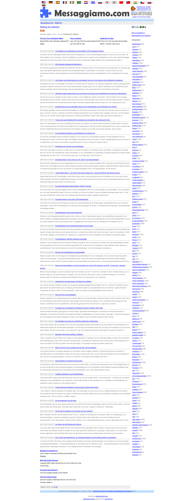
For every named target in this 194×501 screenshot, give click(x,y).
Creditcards (136, 177)
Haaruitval (135, 262)
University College (138, 161)
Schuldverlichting (138, 191)
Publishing (135, 351)
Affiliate (134, 57)
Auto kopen (136, 131)
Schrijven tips (136, 438)
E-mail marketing (137, 221)
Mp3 (133, 327)
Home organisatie (138, 283)
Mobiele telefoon (137, 145)
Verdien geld (136, 321)
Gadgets (135, 444)
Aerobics (135, 55)
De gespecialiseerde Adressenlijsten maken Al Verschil (73, 186)
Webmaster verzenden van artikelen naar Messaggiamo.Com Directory (112, 491)
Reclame (135, 52)
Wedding (135, 428)
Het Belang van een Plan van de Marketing (69, 146)
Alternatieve (136, 60)
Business (135, 120)
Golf (133, 251)
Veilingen (135, 68)
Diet (133, 196)
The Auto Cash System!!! (49, 470)
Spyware (135, 398)
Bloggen (135, 101)
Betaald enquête (137, 335)
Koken (134, 164)
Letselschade (136, 343)
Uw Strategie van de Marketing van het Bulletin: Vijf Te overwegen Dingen (79, 51)
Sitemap (84, 491)
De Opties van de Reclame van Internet (68, 424)
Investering (136, 291)
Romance (135, 368)
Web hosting (136, 422)
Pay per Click (136, 346)
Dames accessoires (138, 300)
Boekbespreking (137, 109)
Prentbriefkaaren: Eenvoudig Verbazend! (68, 212)
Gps (133, 256)
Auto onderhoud (137, 136)
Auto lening (136, 134)
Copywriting (136, 166)
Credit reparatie (137, 180)
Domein (134, 207)
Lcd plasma (136, 305)
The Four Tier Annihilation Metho (51, 38)
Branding (135, 112)
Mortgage (135, 324)
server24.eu (109, 499)
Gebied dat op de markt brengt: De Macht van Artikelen (73, 281)
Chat (133, 147)
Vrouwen (135, 436)
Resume (135, 365)
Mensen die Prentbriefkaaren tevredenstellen (70, 252)
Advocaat (135, 302)
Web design (136, 419)
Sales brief (135, 373)
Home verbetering (138, 281)
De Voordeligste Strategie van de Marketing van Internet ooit (75, 133)
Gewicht (135, 430)
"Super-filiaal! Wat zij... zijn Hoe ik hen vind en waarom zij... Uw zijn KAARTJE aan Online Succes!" (87, 173)
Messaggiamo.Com (46, 23)
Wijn (133, 433)
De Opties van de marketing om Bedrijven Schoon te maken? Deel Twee (79, 308)
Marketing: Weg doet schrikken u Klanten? (69, 334)
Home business (137, 278)
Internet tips (136, 289)
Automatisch (136, 79)
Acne (134, 47)
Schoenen (135, 381)
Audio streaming (137, 71)
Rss (133, 370)
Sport (134, 395)
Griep (134, 243)
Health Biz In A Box (107, 38)
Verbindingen (136, 362)
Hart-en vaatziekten (138, 270)
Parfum (134, 340)
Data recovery (137, 185)
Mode (134, 232)
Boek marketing (137, 106)
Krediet (134, 174)
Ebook (134, 215)
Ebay (134, 213)
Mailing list (58, 23)
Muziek (134, 330)
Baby (134, 87)
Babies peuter (136, 85)
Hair (133, 259)
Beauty (134, 96)
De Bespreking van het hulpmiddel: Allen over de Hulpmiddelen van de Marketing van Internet (86, 107)
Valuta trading (136, 183)
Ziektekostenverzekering (140, 267)
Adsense (135, 49)
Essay (134, 226)
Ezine (134, 229)
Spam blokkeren (137, 392)
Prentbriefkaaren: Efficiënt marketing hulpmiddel (71, 239)
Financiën (135, 234)
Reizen (134, 406)
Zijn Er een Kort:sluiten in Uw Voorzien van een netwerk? (74, 411)
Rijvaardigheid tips (138, 210)
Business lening (137, 123)
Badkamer (135, 93)
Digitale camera (137, 199)
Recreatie (135, 360)
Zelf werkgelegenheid (139, 376)
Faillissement (136, 90)
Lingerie (135, 313)
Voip (133, 417)
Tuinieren (135, 248)
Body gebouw (136, 104)
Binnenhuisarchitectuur (139, 286)
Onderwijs (135, 449)
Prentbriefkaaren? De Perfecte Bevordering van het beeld (74, 226)
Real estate (136, 354)
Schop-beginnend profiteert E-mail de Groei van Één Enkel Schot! (76, 387)
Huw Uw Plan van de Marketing (65, 295)
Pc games (135, 338)
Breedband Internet (138, 117)
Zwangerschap (137, 349)
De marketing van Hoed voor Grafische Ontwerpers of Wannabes (76, 321)
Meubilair (135, 245)
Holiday (134, 275)
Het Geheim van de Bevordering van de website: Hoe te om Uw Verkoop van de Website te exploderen (89, 80)
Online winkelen (137, 332)
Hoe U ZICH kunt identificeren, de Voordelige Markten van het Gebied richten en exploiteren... (86, 437)
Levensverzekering (138, 311)
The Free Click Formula (48, 477)
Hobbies (135, 272)
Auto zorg (135, 74)
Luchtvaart (135, 82)
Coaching (135, 155)
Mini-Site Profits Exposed (49, 460)
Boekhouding (136, 44)
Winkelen (135, 455)
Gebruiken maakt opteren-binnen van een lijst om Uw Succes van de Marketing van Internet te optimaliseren (90, 93)
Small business (137, 384)
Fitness (134, 240)
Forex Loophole (75, 38)
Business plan (137, 126)
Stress (134, 400)
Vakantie (135, 408)
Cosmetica (135, 169)
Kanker (134, 128)
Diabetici (135, 194)
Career (134, 139)
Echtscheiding (137, 204)
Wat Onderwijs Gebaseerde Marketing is (68, 64)
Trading (134, 403)
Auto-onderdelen (137, 77)
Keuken (134, 297)
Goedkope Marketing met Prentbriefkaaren (69, 374)
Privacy (90, 491)
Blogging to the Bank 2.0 (49, 451)
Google (134, 253)
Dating (134, 188)
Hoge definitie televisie (139, 264)
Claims (134, 153)
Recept (134, 357)
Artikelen (135, 63)
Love (133, 316)
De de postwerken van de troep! (65, 400)
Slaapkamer (136, 98)
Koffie (134, 158)
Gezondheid (136, 447)
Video (134, 411)
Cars (133, 142)
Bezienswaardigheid (139, 66)
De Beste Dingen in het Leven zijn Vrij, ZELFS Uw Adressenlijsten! (77, 160)
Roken (134, 387)
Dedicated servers (89, 499)
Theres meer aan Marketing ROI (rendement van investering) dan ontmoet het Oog (82, 120)
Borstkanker (136, 115)
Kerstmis (135, 150)
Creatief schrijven (138, 172)
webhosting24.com (101, 496)
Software (135, 389)
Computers (136, 441)
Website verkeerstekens (140, 425)
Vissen (134, 237)
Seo (133, 379)
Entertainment (137, 452)
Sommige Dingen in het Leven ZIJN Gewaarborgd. (71, 199)
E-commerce (136, 218)
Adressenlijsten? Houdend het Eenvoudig (68, 361)
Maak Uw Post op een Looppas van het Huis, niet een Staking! (75, 348)
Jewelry (134, 294)
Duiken (134, 202)
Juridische (135, 308)
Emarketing (136, 223)
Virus (134, 414)
